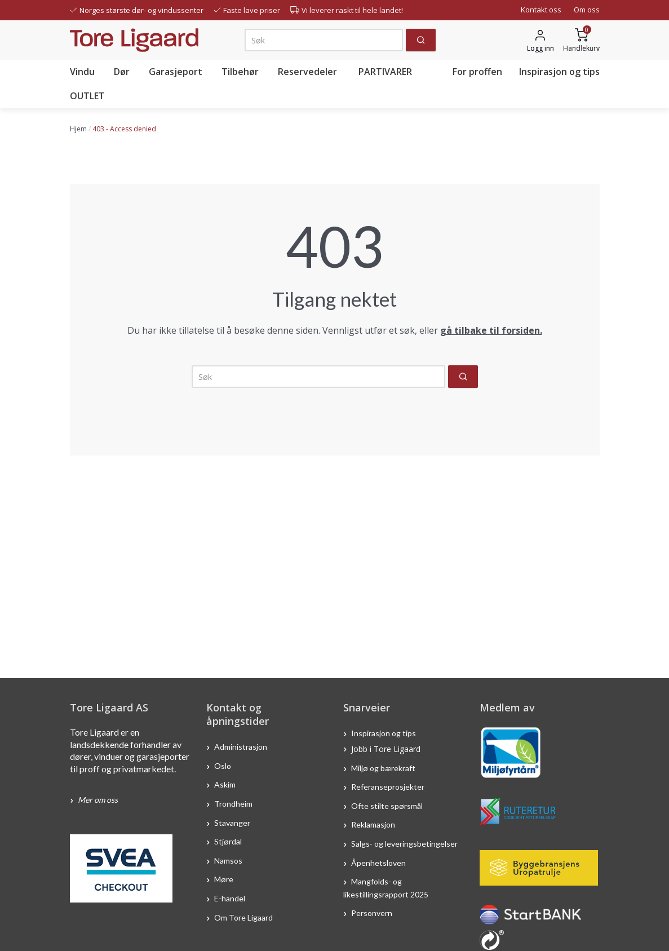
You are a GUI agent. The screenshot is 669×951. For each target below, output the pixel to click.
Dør (122, 71)
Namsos (228, 860)
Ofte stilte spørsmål (387, 805)
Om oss (587, 10)
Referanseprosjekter (387, 786)
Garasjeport (175, 71)
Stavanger (232, 822)
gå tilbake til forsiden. (491, 330)
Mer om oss (98, 799)
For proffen (477, 71)
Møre (223, 879)
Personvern (371, 913)
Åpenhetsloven (378, 862)
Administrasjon (240, 746)
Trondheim (233, 803)
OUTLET (87, 96)
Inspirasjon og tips (559, 71)
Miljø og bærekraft (384, 767)
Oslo (222, 765)
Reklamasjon (373, 824)
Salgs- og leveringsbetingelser (404, 843)
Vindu (82, 71)
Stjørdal (228, 841)
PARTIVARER (385, 71)
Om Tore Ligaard (243, 917)
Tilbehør (240, 71)
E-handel (230, 898)
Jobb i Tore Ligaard (385, 749)
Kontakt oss (541, 10)
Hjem (78, 129)
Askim (225, 784)
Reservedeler (307, 71)
